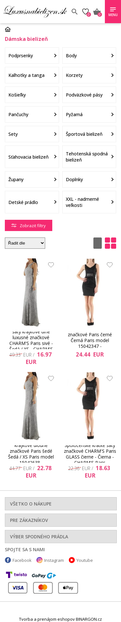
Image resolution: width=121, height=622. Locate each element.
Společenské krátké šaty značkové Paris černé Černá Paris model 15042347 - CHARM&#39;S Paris (90, 340)
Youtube (84, 560)
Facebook (22, 560)
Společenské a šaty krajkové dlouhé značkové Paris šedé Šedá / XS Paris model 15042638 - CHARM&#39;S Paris (31, 454)
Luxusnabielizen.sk (35, 11)
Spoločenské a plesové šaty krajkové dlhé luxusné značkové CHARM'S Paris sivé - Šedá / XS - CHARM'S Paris (31, 340)
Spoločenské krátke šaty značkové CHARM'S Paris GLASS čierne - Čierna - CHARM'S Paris (90, 454)
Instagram (54, 560)
